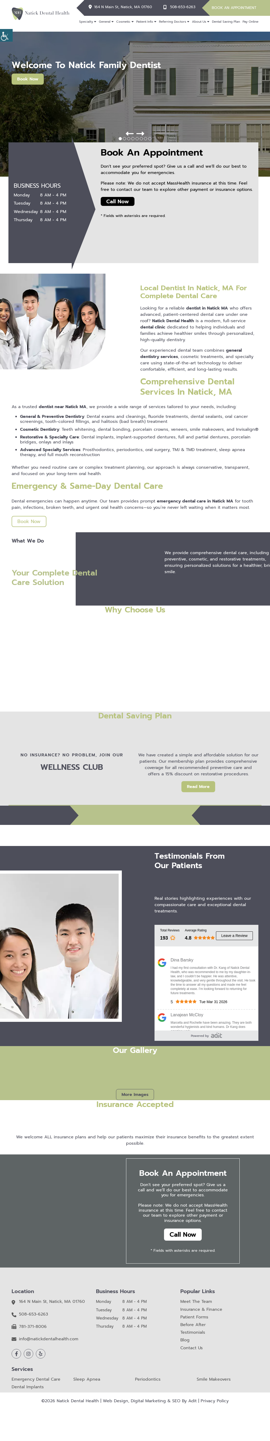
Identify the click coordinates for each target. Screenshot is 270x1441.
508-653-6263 (182, 7)
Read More (198, 787)
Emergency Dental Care (36, 1379)
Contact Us (191, 1348)
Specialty (86, 21)
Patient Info (144, 21)
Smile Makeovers (214, 1379)
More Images (135, 1094)
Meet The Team (196, 1301)
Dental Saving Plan (226, 21)
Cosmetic (123, 21)
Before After (193, 1324)
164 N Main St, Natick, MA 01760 (123, 7)
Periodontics (148, 1379)
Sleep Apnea (86, 1379)
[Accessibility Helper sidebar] (6, 35)
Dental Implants (28, 1387)
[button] (130, 134)
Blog (185, 1340)
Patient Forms (194, 1317)
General (104, 21)
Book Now (27, 79)
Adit (192, 1401)
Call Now (117, 201)
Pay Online (250, 21)
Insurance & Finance (201, 1309)
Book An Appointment (234, 8)
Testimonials (192, 1332)
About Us (199, 21)
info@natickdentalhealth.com (48, 1339)
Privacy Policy (215, 1401)
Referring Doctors (172, 21)
